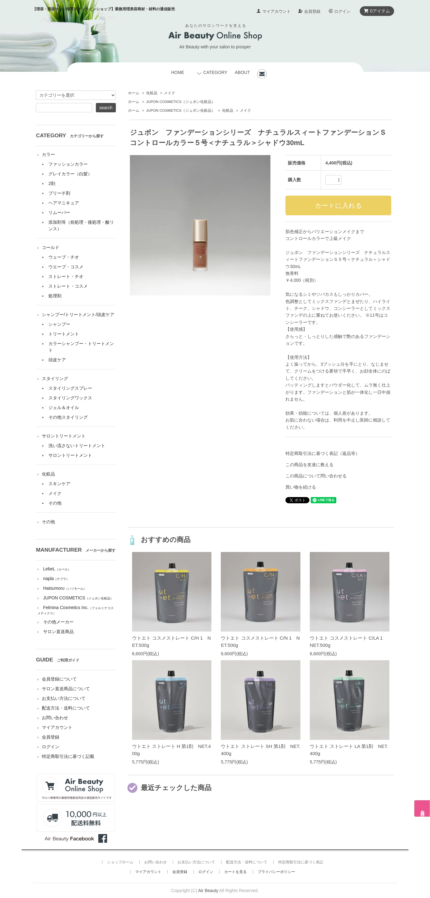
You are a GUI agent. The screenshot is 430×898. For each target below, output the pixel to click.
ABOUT (242, 72)
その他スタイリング (68, 417)
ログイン (342, 11)
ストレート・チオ (65, 276)
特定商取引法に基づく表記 (300, 862)
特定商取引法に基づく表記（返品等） (322, 453)
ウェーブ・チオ (63, 257)
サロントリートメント (64, 435)
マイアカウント (276, 11)
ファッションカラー (68, 164)
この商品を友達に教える (309, 464)
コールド (50, 247)
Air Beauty (208, 890)
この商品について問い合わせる (316, 475)
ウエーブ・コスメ (65, 266)
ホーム (133, 93)
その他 (55, 502)
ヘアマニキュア (63, 202)
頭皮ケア (57, 359)
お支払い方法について (64, 698)
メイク (169, 93)
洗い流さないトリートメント (76, 445)
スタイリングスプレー (70, 388)
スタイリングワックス (70, 397)
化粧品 (151, 93)
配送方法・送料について (66, 707)
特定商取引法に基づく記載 (68, 756)
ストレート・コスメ (68, 286)
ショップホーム (120, 862)
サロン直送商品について (66, 688)
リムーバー (59, 212)
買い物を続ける (300, 487)
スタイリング (55, 378)
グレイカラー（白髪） (70, 173)
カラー (48, 154)
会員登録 (312, 11)
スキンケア (59, 483)
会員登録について (59, 678)
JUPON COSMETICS (180, 102)
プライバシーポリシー (276, 872)
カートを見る (235, 872)
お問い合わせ (55, 717)
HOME (177, 72)
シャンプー (59, 324)
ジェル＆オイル (63, 407)
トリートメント (63, 333)
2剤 (51, 183)
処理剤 (55, 295)
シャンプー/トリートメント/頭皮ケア (78, 314)
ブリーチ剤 (59, 193)
